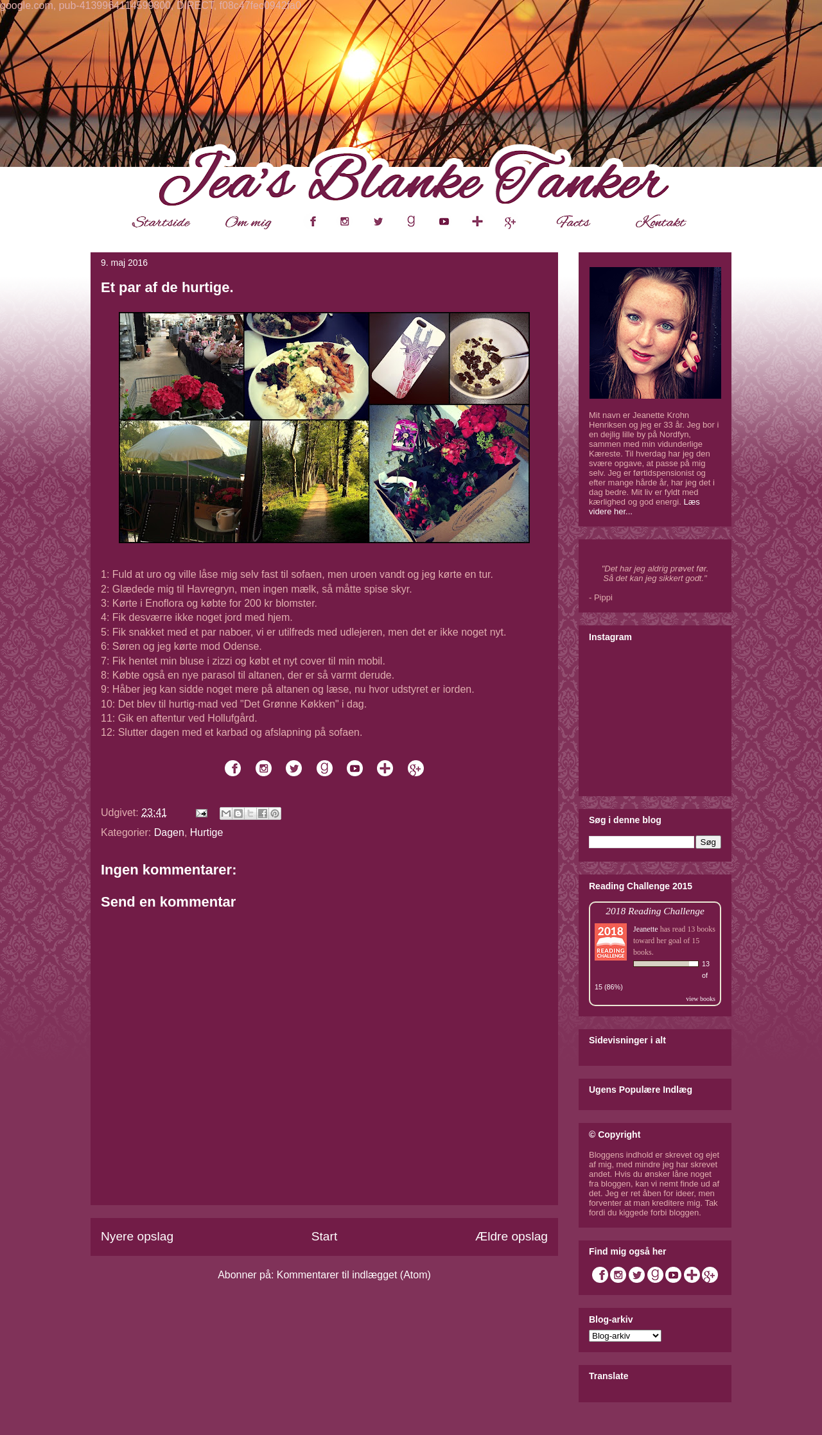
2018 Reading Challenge (655, 910)
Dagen (169, 832)
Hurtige (206, 832)
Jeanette (645, 929)
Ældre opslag (511, 1236)
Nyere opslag (137, 1236)
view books (700, 998)
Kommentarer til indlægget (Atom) (354, 1274)
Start (324, 1236)
